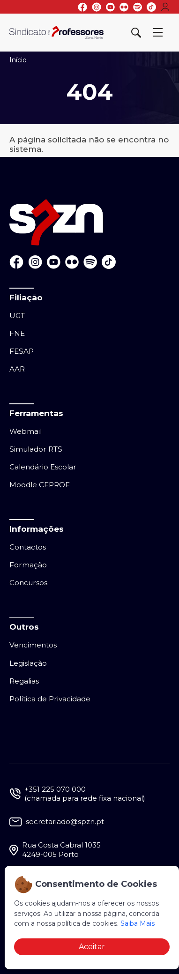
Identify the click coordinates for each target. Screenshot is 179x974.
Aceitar (92, 946)
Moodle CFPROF (39, 484)
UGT (17, 315)
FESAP (21, 351)
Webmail (25, 431)
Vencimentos (33, 644)
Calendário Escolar (42, 466)
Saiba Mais (137, 923)
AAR (17, 368)
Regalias (24, 681)
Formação (28, 564)
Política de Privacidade (49, 698)
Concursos (28, 582)
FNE (17, 333)
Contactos (27, 547)
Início (18, 60)
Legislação (28, 663)
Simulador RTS (35, 449)
